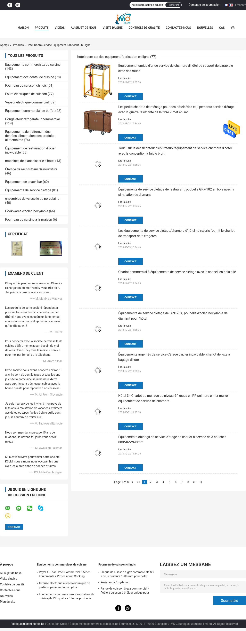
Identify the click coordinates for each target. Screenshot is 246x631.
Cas (222, 27)
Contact (130, 96)
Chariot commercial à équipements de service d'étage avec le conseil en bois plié (177, 272)
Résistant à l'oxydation (114, 582)
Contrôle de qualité (144, 27)
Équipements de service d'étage (28, 190)
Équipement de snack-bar (23, 182)
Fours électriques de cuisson (26, 94)
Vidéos (60, 27)
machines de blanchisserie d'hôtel (29, 161)
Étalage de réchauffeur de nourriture (31, 169)
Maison (23, 27)
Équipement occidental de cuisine (29, 77)
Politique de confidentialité (27, 623)
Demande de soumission (204, 4)
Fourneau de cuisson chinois (26, 85)
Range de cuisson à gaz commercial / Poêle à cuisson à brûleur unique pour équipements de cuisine (124, 591)
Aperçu (4, 45)
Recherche (173, 4)
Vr (233, 27)
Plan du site (7, 601)
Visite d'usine (113, 27)
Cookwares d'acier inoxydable (26, 211)
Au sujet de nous (83, 27)
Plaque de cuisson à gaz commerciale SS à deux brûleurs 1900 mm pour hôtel (127, 574)
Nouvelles (205, 27)
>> (194, 482)
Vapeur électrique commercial (27, 102)
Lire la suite (124, 78)
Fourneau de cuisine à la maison (28, 219)
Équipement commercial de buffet (30, 111)
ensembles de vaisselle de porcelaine (32, 199)
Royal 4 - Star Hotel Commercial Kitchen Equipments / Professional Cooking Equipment (65, 574)
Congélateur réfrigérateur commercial (32, 119)
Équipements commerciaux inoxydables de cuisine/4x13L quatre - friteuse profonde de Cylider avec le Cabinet (66, 597)
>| (201, 482)
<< (138, 482)
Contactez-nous (178, 27)
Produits (42, 27)
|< (132, 482)
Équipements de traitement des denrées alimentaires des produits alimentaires (30, 136)
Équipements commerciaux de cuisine (32, 65)
